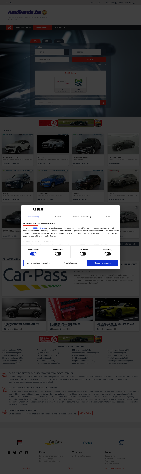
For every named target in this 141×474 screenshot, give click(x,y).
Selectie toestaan (70, 263)
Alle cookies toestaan (102, 263)
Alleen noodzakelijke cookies (38, 263)
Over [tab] (108, 217)
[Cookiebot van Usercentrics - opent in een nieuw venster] (33, 209)
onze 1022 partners (36, 228)
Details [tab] (58, 217)
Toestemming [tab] (33, 217)
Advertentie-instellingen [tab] (83, 217)
